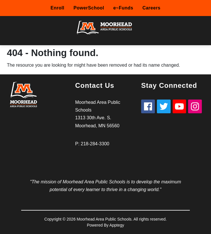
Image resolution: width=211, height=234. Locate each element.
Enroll (57, 7)
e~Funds (123, 7)
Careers (151, 7)
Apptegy (116, 225)
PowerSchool (89, 7)
